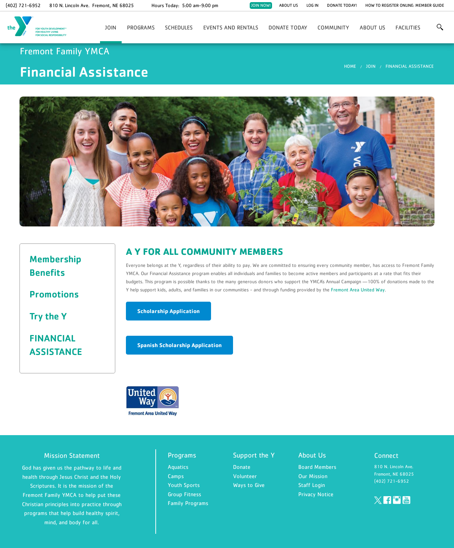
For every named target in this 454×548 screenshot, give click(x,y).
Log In (312, 5)
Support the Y (254, 455)
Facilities (407, 27)
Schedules (179, 27)
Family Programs (188, 503)
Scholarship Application (168, 310)
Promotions (54, 294)
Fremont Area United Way (358, 289)
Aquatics (178, 467)
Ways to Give (249, 485)
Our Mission (312, 476)
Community (333, 27)
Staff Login (311, 485)
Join (110, 27)
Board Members (317, 467)
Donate (241, 467)
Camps (176, 476)
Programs (141, 27)
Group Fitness (184, 494)
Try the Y (48, 316)
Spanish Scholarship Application (179, 345)
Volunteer (245, 476)
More (440, 27)
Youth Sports (184, 485)
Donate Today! (342, 5)
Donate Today (287, 27)
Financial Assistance (410, 66)
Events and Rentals (230, 27)
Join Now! (261, 5)
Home (350, 66)
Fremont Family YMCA (41, 26)
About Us (288, 5)
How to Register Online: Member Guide (404, 5)
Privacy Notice (315, 494)
